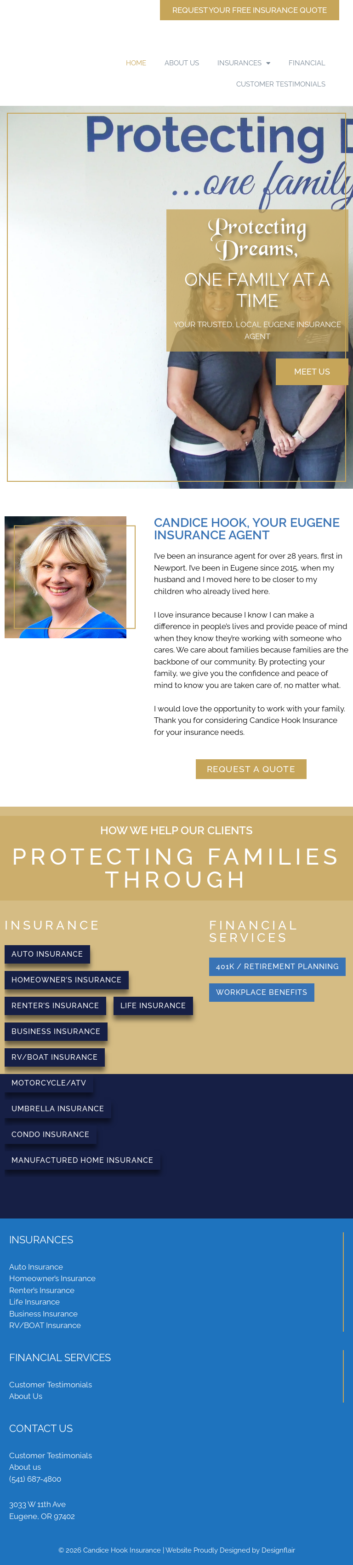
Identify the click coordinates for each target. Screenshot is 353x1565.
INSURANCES (243, 65)
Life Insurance (34, 1301)
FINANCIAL (307, 65)
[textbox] (251, 644)
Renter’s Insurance (41, 1290)
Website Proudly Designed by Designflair (230, 1550)
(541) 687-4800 (35, 1479)
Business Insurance (43, 1313)
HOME (136, 65)
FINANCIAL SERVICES (60, 1357)
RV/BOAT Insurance (45, 1325)
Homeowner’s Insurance (52, 1278)
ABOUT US (182, 65)
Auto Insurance (36, 1266)
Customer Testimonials (50, 1384)
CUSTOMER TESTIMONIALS (280, 86)
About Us (25, 1396)
